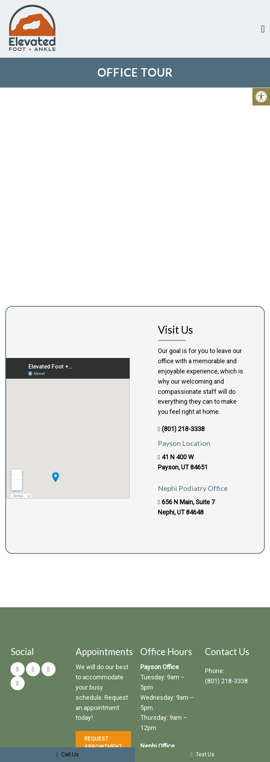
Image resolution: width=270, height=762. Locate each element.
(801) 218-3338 (183, 429)
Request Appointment (103, 742)
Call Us (67, 754)
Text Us (202, 754)
